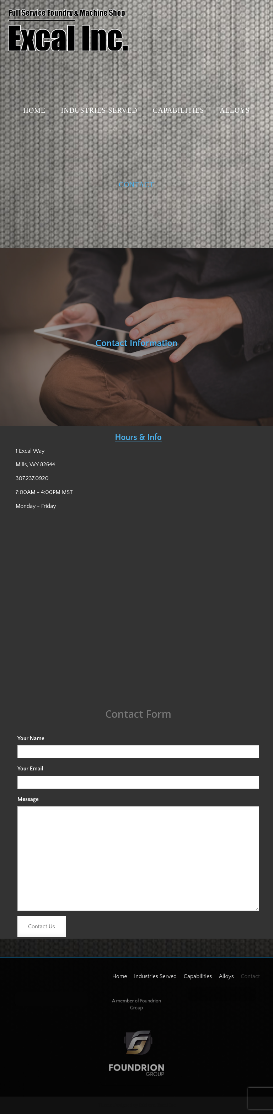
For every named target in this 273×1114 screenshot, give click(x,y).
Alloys (235, 110)
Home (34, 110)
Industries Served (99, 110)
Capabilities (178, 110)
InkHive (147, 1105)
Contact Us (41, 926)
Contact (136, 185)
